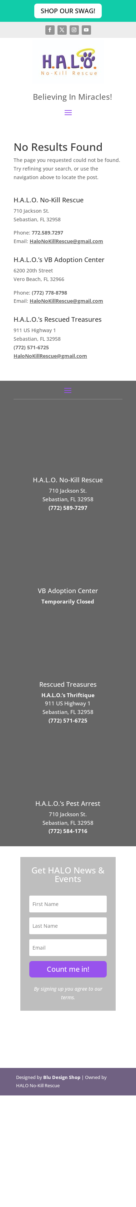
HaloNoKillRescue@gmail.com (66, 241)
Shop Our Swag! (68, 10)
